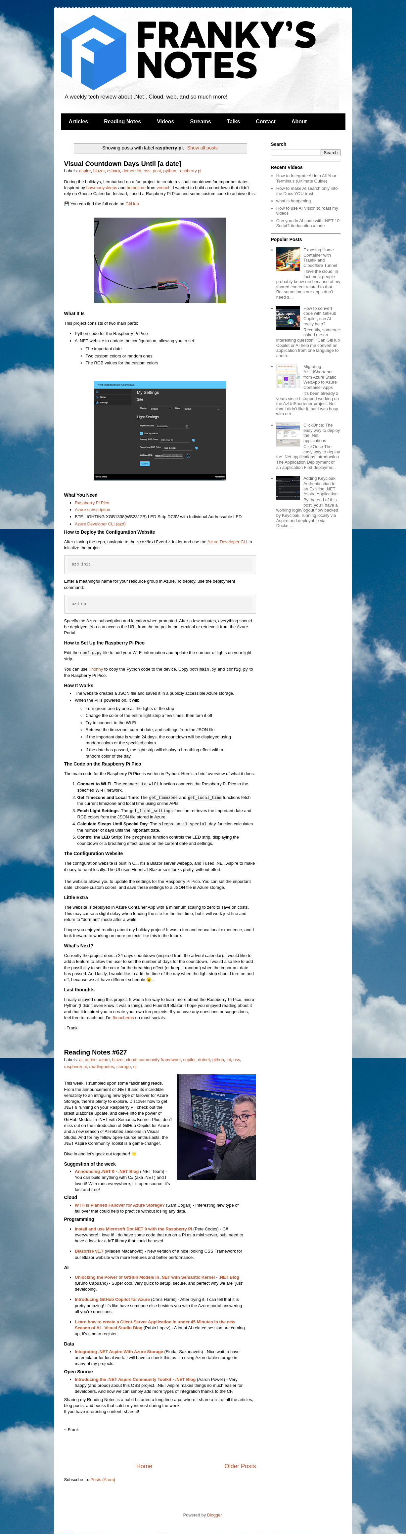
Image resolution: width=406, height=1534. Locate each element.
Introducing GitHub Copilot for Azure (112, 1299)
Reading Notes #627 (95, 1052)
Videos (165, 121)
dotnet (128, 170)
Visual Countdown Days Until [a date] (122, 163)
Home (144, 1466)
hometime (136, 187)
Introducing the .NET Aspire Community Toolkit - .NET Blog (135, 1379)
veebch (163, 187)
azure (104, 1059)
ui (134, 1066)
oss (147, 170)
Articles (78, 121)
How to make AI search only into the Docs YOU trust (307, 191)
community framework (160, 1059)
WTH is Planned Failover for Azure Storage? (120, 1205)
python (169, 170)
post (157, 170)
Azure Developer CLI (227, 541)
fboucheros (123, 1017)
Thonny (96, 669)
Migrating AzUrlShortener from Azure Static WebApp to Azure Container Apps (320, 377)
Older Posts (240, 1466)
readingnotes (101, 1066)
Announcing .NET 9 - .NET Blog (107, 1171)
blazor (99, 170)
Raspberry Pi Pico (92, 502)
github (218, 1059)
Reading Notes (122, 121)
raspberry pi (190, 170)
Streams (200, 121)
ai (80, 1059)
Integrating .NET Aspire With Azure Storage (119, 1351)
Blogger (214, 1515)
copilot (189, 1059)
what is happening (293, 200)
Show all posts (202, 147)
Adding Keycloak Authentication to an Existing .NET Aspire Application (320, 486)
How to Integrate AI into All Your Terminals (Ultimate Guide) (306, 178)
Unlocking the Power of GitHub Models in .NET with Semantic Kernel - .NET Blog (157, 1277)
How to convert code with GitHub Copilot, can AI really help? (319, 316)
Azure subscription (92, 509)
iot (139, 170)
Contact (266, 121)
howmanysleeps (101, 187)
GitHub (132, 203)
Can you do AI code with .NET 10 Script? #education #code (307, 223)
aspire (85, 170)
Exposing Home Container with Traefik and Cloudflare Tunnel (320, 257)
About (299, 121)
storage (123, 1066)
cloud (131, 1059)
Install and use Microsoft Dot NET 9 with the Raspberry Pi (133, 1228)
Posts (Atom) (102, 1479)
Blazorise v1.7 (89, 1251)
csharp (113, 170)
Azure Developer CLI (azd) (100, 523)
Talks (233, 121)
